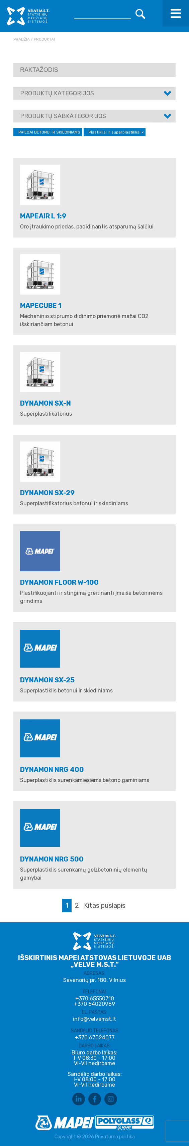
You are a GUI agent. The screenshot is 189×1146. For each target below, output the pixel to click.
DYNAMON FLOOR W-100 (59, 582)
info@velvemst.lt (94, 1019)
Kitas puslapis (104, 905)
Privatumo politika (115, 1137)
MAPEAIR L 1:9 (43, 216)
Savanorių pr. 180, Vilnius (94, 980)
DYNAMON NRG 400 (52, 770)
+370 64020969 (94, 1004)
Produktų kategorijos (57, 93)
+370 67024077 (95, 1037)
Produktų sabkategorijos (63, 116)
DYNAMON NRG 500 (52, 859)
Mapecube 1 (41, 306)
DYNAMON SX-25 (47, 680)
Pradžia (21, 39)
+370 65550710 (94, 998)
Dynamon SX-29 (47, 493)
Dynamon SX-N (45, 403)
